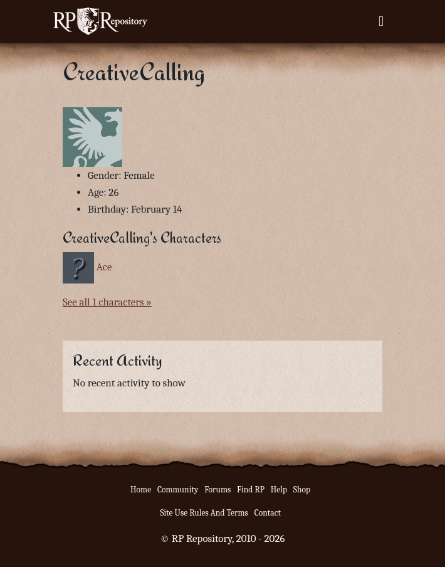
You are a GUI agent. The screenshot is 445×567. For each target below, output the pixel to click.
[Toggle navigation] (381, 21)
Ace (104, 267)
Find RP (250, 489)
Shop (301, 489)
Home (140, 489)
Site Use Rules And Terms (204, 512)
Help (279, 489)
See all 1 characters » (107, 302)
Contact (267, 512)
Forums (217, 489)
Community (177, 489)
